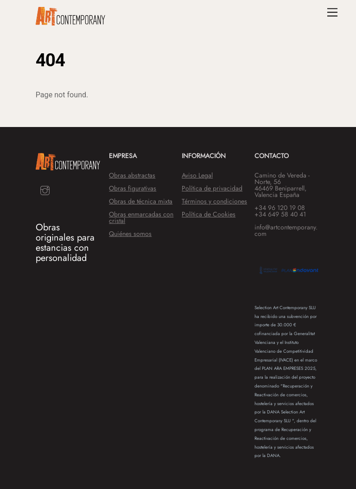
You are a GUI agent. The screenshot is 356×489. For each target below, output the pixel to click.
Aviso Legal (197, 175)
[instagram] (45, 189)
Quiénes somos (130, 233)
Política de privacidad (212, 188)
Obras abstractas (132, 175)
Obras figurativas (132, 188)
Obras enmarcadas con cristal (141, 217)
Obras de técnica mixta (140, 201)
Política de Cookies (208, 214)
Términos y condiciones (214, 201)
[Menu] (332, 13)
